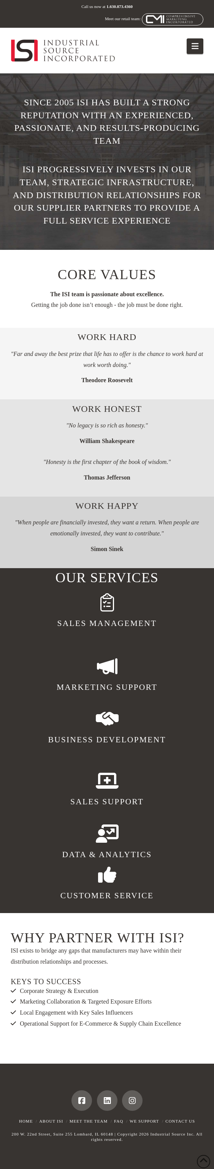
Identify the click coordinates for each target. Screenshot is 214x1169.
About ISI (51, 1121)
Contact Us (180, 1121)
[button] (195, 46)
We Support (144, 1121)
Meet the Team (89, 1121)
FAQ (118, 1121)
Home (26, 1121)
